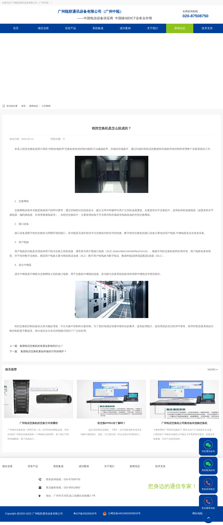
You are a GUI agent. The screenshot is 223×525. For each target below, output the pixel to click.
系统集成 (97, 28)
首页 (16, 28)
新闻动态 (179, 28)
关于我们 (152, 28)
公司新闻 (46, 106)
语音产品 (70, 28)
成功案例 (125, 28)
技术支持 (207, 28)
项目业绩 (43, 28)
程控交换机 (21, 326)
